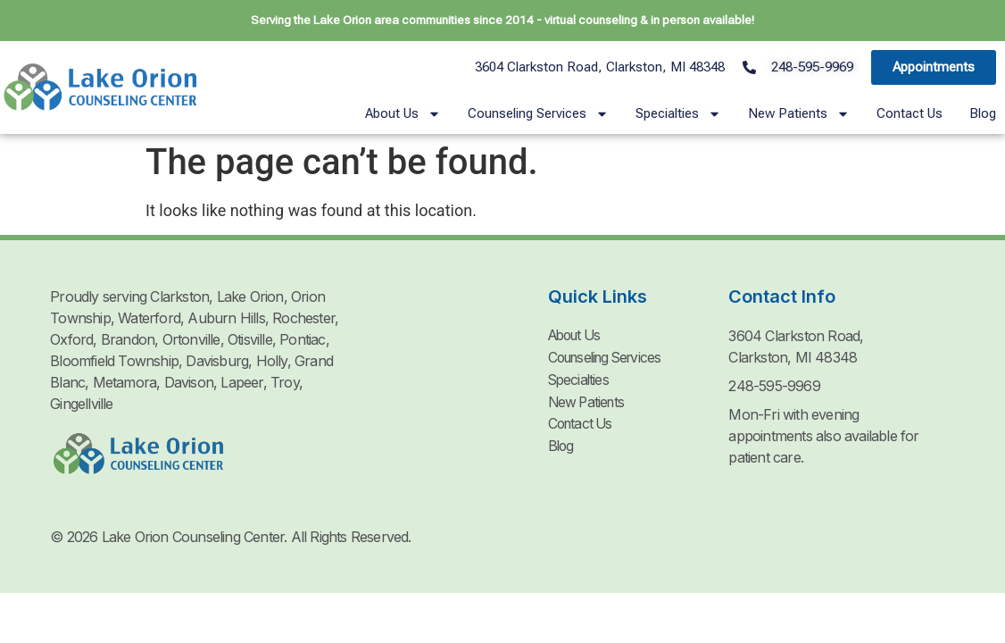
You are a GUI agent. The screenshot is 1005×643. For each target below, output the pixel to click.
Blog (982, 113)
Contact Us (909, 113)
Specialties (678, 114)
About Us (403, 114)
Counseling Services (538, 114)
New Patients (799, 114)
